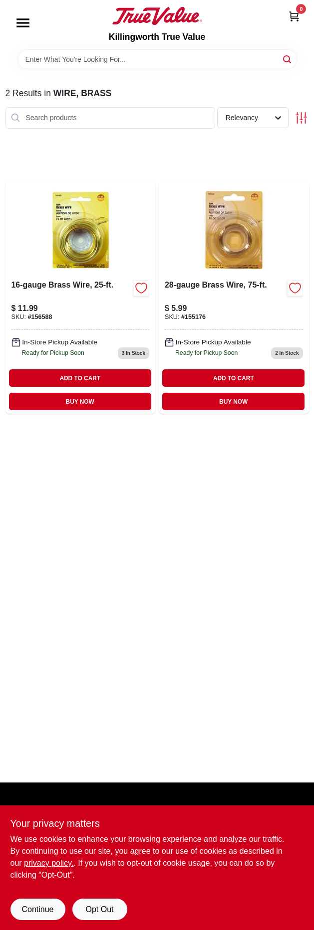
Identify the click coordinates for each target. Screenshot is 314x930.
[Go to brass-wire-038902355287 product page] (234, 298)
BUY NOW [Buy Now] (80, 401)
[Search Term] (157, 59)
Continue (37, 909)
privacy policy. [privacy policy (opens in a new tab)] (48, 863)
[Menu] (22, 22)
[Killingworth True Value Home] (157, 16)
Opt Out (99, 909)
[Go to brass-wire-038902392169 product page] (80, 298)
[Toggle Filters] (301, 118)
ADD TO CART (79, 378)
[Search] (288, 58)
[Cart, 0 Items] (294, 16)
